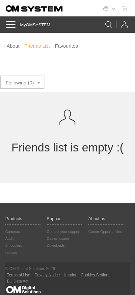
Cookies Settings (95, 275)
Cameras (12, 232)
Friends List (37, 46)
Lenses (11, 253)
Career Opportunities (105, 232)
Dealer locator (58, 238)
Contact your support (63, 232)
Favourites (66, 46)
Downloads (56, 245)
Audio (9, 238)
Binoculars (13, 245)
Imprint (70, 275)
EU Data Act (17, 281)
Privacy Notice (47, 275)
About (13, 46)
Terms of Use (18, 275)
